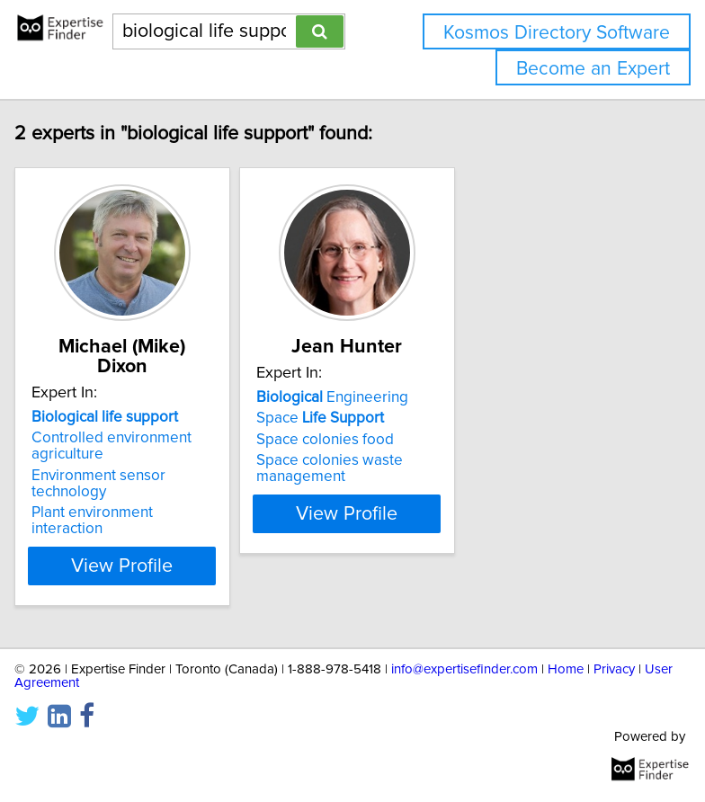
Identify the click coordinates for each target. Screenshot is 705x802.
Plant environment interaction (93, 520)
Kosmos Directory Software (556, 32)
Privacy (614, 669)
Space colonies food (326, 459)
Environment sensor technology (99, 484)
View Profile (123, 565)
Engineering (333, 417)
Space (321, 438)
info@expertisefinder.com (464, 669)
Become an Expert (593, 68)
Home (566, 669)
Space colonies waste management (330, 488)
